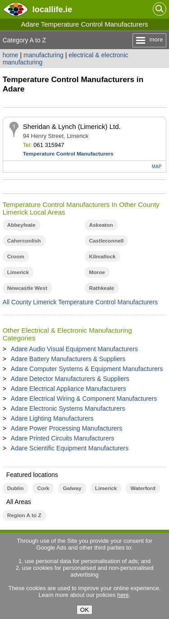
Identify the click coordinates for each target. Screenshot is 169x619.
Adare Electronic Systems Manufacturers (68, 408)
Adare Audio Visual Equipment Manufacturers (74, 349)
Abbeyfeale (21, 225)
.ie (52, 9)
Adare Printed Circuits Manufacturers (62, 438)
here (123, 594)
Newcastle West (27, 288)
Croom (15, 256)
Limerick (18, 272)
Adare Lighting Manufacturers (52, 418)
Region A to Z (24, 515)
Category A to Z (24, 40)
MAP (157, 166)
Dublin (15, 488)
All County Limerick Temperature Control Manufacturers (80, 302)
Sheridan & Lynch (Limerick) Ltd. (72, 126)
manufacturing (43, 55)
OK (84, 609)
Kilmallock (102, 256)
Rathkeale (101, 288)
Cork (43, 488)
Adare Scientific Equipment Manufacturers (69, 448)
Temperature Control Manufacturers (68, 154)
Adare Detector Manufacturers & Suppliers (70, 378)
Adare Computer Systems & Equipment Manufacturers (87, 368)
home (10, 55)
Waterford (142, 488)
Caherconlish (24, 241)
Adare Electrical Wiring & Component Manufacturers (84, 398)
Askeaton (101, 225)
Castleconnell (106, 241)
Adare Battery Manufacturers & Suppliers (68, 358)
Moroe (97, 272)
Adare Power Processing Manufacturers (66, 428)
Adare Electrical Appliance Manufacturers (68, 388)
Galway (72, 488)
